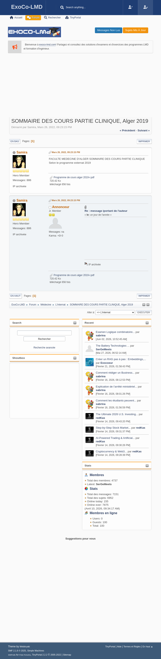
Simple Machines (35, 650)
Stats (88, 465)
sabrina (100, 335)
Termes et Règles (132, 646)
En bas (14, 141)
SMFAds (12, 655)
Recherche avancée (44, 347)
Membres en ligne (103, 513)
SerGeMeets (104, 349)
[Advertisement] (80, 84)
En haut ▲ (148, 646)
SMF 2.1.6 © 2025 (17, 650)
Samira (22, 152)
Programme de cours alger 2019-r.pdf (72, 177)
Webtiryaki (25, 646)
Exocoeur (106, 362)
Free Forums (25, 655)
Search (16, 322)
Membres (97, 475)
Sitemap (67, 654)
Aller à (90, 312)
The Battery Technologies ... (113, 345)
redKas (100, 417)
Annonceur (60, 207)
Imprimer (144, 141)
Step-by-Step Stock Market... (113, 427)
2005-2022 (56, 654)
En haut (15, 296)
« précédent (127, 130)
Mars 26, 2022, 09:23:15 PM (66, 152)
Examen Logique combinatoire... (115, 331)
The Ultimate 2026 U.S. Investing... (117, 414)
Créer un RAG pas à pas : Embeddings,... (121, 359)
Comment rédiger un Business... (115, 372)
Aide (119, 646)
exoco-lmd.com (47, 44)
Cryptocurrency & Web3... (111, 451)
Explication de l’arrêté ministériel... (116, 386)
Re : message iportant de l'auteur (105, 210)
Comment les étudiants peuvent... (116, 400)
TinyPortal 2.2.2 (39, 654)
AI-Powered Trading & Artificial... (115, 437)
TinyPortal (110, 646)
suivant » (144, 130)
